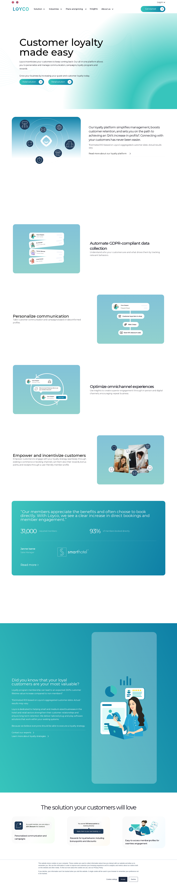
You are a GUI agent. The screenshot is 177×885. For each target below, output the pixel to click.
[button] (160, 2)
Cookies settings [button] (111, 879)
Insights (94, 9)
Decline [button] (133, 879)
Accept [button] (123, 879)
